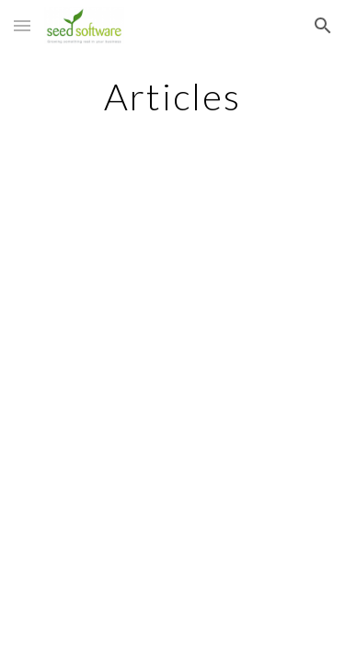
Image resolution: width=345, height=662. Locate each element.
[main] (172, 96)
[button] (22, 25)
